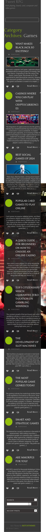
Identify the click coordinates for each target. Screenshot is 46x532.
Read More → (33, 86)
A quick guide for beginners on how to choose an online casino (25, 248)
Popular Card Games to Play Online (25, 204)
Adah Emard (15, 54)
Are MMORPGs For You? (24, 459)
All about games (12, 528)
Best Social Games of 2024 (25, 156)
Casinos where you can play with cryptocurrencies (26, 101)
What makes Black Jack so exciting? (24, 47)
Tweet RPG (14, 1)
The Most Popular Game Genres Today (25, 381)
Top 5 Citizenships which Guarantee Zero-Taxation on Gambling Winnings (27, 297)
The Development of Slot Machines (27, 342)
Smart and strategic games (27, 421)
